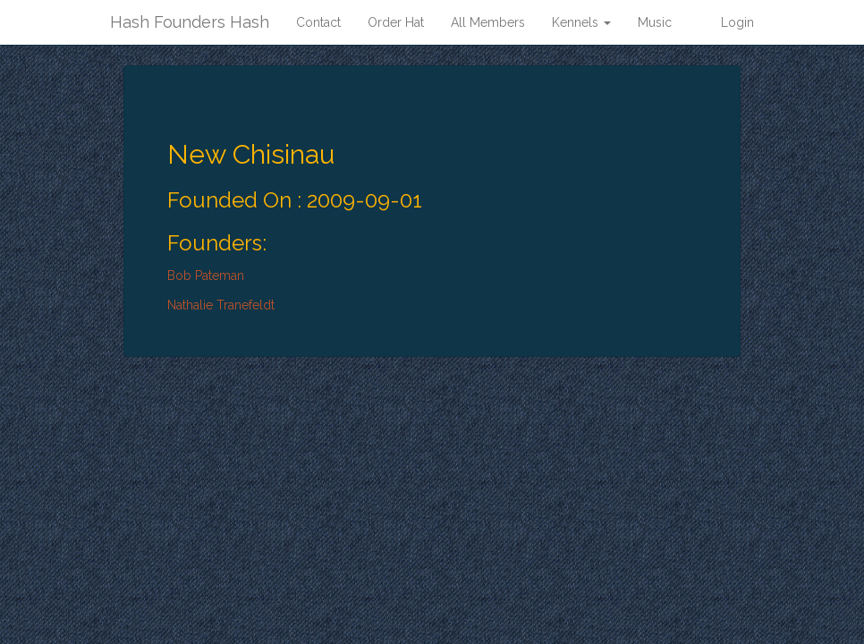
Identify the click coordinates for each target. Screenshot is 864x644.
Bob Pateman (205, 275)
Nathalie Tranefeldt (221, 305)
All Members (488, 22)
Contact (318, 22)
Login (737, 22)
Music (655, 22)
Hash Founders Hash (189, 22)
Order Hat (396, 22)
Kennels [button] (581, 22)
